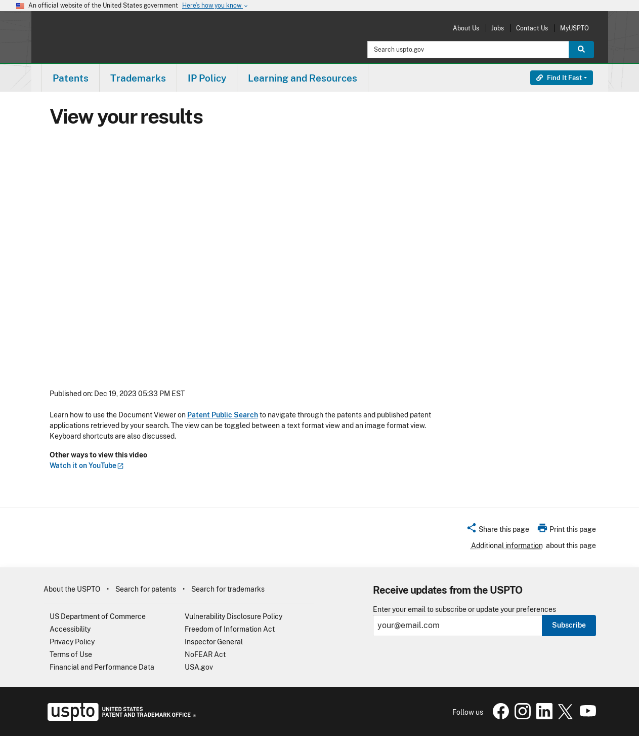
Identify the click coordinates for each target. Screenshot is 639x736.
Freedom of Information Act (230, 629)
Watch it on (87, 465)
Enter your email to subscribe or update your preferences (464, 609)
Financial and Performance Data (102, 667)
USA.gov (199, 667)
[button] (497, 531)
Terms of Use (71, 654)
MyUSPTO (574, 28)
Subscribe (569, 625)
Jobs (497, 28)
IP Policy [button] (207, 78)
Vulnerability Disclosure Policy (233, 616)
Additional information (507, 545)
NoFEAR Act (205, 654)
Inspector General (214, 642)
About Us (466, 28)
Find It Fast (559, 78)
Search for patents (145, 589)
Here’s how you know (215, 6)
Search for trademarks (228, 589)
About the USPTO (72, 589)
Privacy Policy (72, 642)
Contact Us (532, 28)
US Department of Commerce (98, 616)
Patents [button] (71, 78)
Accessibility (70, 629)
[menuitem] (70, 78)
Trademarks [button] (138, 78)
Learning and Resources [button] (302, 78)
